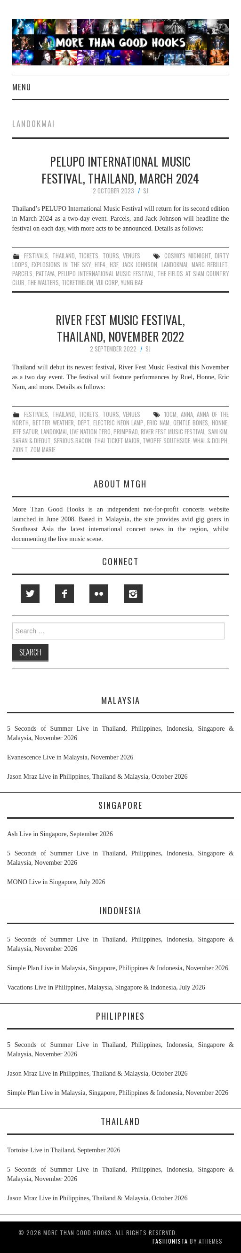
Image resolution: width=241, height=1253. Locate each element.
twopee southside (166, 440)
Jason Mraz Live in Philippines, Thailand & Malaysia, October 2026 (97, 776)
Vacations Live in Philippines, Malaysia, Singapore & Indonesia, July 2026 (106, 987)
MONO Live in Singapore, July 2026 (56, 882)
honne (219, 422)
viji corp (107, 282)
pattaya (45, 273)
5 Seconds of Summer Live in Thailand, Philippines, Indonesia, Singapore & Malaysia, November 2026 (120, 733)
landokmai (174, 264)
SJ (145, 190)
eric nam (158, 422)
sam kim (217, 431)
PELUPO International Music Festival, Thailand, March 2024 (120, 169)
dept (83, 422)
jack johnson (140, 264)
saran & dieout (31, 440)
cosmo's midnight (187, 255)
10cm (170, 414)
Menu (21, 87)
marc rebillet (210, 264)
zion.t (19, 449)
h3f (114, 264)
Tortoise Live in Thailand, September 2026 (63, 1150)
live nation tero (90, 431)
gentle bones (190, 422)
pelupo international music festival (105, 273)
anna (187, 414)
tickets (88, 255)
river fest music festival (173, 431)
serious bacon (72, 440)
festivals (36, 255)
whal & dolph (210, 440)
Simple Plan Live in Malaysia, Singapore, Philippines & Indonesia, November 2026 (117, 968)
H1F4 (100, 264)
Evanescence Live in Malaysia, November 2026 (70, 757)
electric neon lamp (118, 422)
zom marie (43, 449)
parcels (22, 273)
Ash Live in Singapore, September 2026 (60, 834)
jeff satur (25, 431)
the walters (43, 282)
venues (131, 255)
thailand (63, 255)
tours (111, 255)
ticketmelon (77, 282)
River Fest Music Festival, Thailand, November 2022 (120, 328)
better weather (53, 422)
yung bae (131, 282)
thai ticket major (117, 440)
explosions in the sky (61, 264)
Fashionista (170, 1241)
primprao (125, 431)
